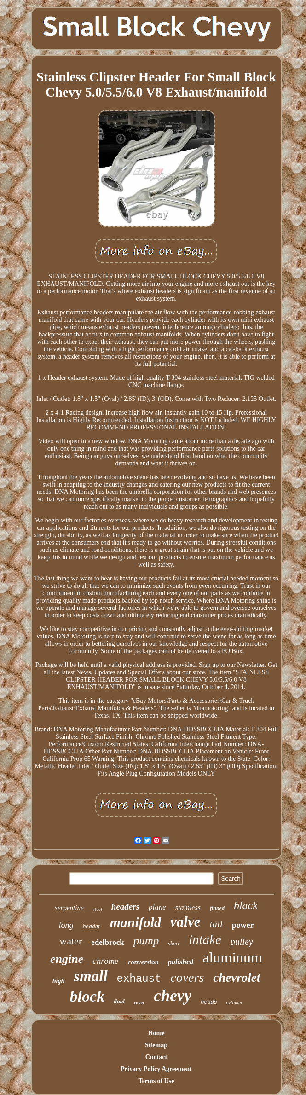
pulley (242, 942)
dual (119, 1001)
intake (205, 939)
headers (125, 906)
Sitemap (156, 1045)
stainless (188, 907)
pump (146, 940)
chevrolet (236, 978)
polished (180, 962)
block (87, 996)
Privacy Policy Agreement (156, 1069)
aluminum (232, 957)
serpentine (69, 907)
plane (157, 907)
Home (156, 1033)
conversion (143, 962)
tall (215, 924)
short (173, 943)
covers (187, 977)
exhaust (139, 979)
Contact (156, 1057)
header (92, 926)
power (243, 925)
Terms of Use (156, 1081)
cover (139, 1002)
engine (66, 959)
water (70, 941)
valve (185, 922)
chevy (172, 996)
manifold (135, 922)
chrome (105, 961)
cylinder (234, 1002)
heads (209, 1001)
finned (217, 908)
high (58, 981)
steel (97, 909)
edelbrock (107, 942)
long (66, 925)
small (90, 976)
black (246, 905)
